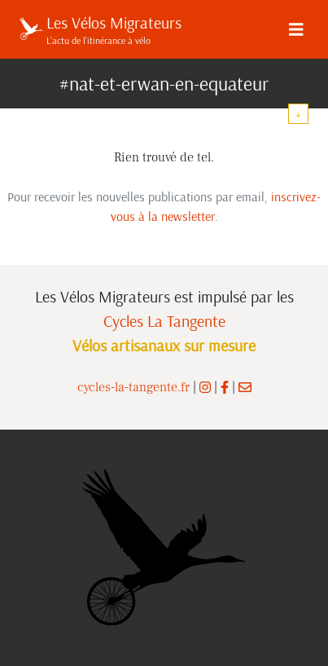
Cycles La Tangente (164, 321)
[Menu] (296, 29)
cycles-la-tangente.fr (133, 387)
